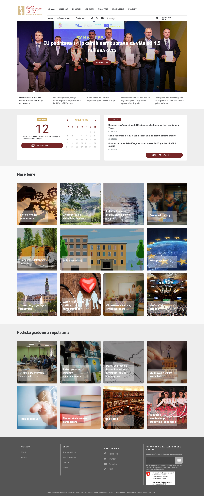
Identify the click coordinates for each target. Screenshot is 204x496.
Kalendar (63, 9)
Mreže (65, 468)
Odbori (66, 462)
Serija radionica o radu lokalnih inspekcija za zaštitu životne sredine (142, 135)
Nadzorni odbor (69, 457)
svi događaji (39, 145)
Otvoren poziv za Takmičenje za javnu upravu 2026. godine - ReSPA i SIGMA (142, 145)
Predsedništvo (69, 452)
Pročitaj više (102, 63)
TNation (155, 492)
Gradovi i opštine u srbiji (59, 18)
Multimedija (118, 9)
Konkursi (89, 9)
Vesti (23, 452)
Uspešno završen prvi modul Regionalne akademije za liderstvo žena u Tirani (143, 126)
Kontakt (132, 9)
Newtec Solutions (143, 492)
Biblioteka (103, 9)
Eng (164, 19)
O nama (51, 9)
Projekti (76, 9)
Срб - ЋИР (166, 17)
